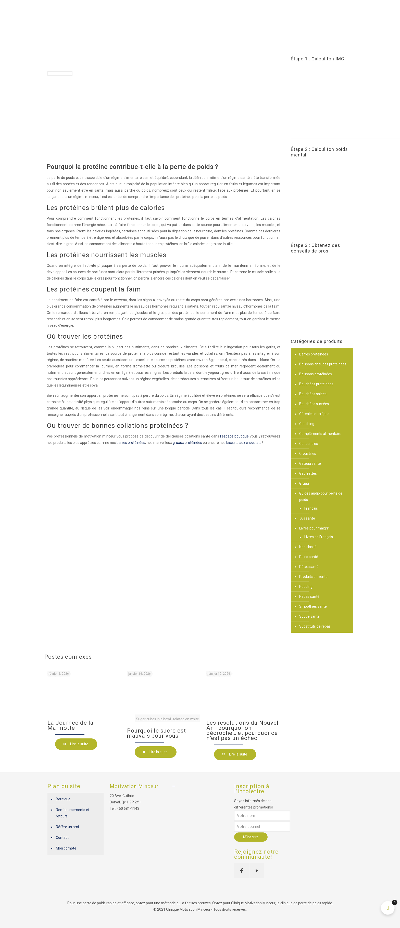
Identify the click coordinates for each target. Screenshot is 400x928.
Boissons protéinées (315, 374)
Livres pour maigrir (314, 528)
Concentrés (308, 444)
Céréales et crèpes (314, 414)
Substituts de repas (315, 626)
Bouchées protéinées (316, 384)
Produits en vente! (313, 577)
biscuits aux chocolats (243, 443)
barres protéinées (131, 443)
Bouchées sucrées (314, 404)
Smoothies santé (313, 606)
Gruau (304, 483)
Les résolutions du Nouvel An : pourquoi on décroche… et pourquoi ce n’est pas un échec (242, 730)
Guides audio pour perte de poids (320, 496)
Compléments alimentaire (320, 434)
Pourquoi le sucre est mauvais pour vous (156, 733)
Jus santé (307, 518)
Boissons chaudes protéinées (322, 364)
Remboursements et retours (72, 813)
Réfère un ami (67, 827)
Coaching (306, 424)
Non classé (308, 547)
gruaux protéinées (187, 443)
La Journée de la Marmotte (70, 725)
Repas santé (309, 596)
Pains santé (308, 557)
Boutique (63, 799)
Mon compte (66, 848)
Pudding (305, 587)
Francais (311, 508)
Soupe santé (309, 616)
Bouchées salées (313, 394)
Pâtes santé (309, 567)
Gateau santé (310, 463)
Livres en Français (318, 537)
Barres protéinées (313, 354)
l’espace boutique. (234, 436)
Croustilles (307, 454)
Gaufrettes (308, 473)
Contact (62, 838)
